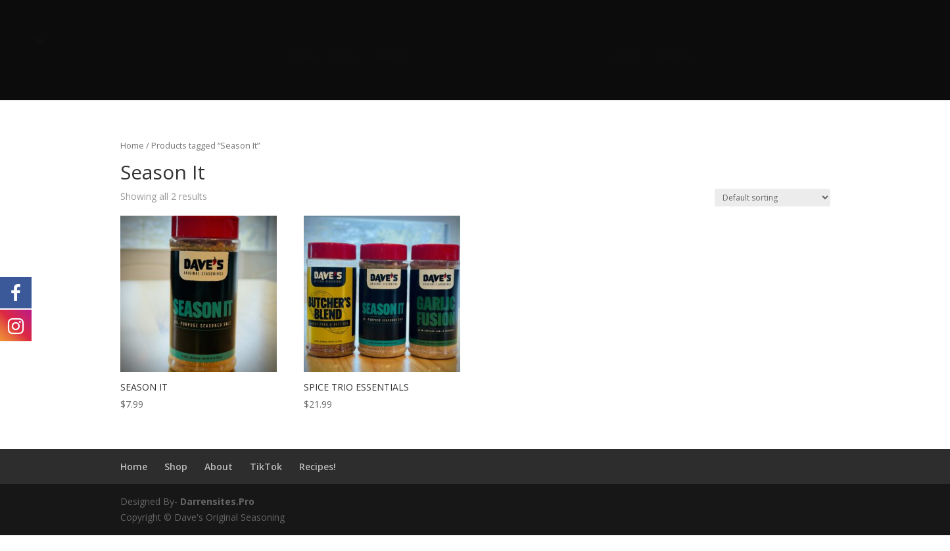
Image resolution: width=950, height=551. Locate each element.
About (389, 58)
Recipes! (317, 466)
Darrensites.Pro (217, 501)
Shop (175, 466)
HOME (628, 58)
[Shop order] (772, 197)
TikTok (675, 58)
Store (345, 58)
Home (302, 58)
